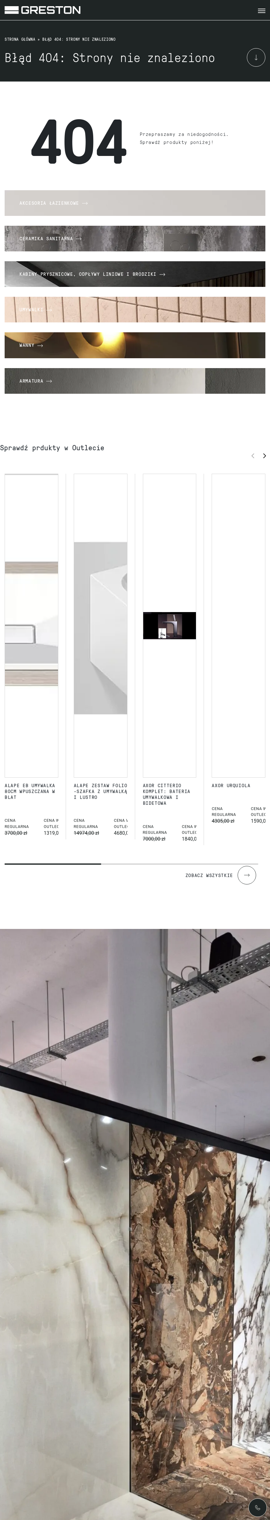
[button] (266, 455)
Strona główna (20, 39)
